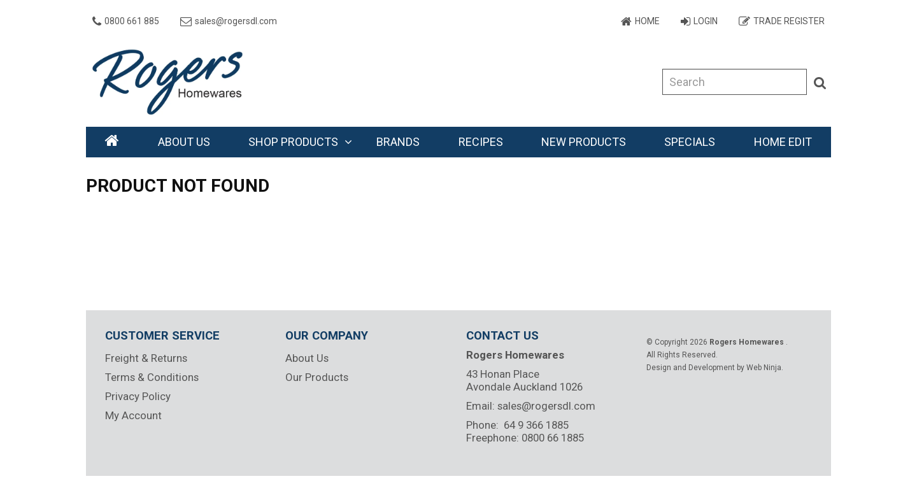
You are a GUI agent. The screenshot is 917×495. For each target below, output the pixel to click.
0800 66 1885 (553, 437)
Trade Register (789, 21)
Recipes (480, 141)
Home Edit (783, 141)
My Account (133, 415)
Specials (689, 141)
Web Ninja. (764, 367)
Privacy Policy (138, 396)
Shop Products (293, 141)
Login (705, 21)
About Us (184, 141)
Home (647, 21)
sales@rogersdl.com (236, 21)
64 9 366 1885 (536, 425)
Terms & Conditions (152, 377)
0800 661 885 (131, 21)
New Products (583, 141)
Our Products (316, 377)
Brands (398, 141)
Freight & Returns (146, 358)
